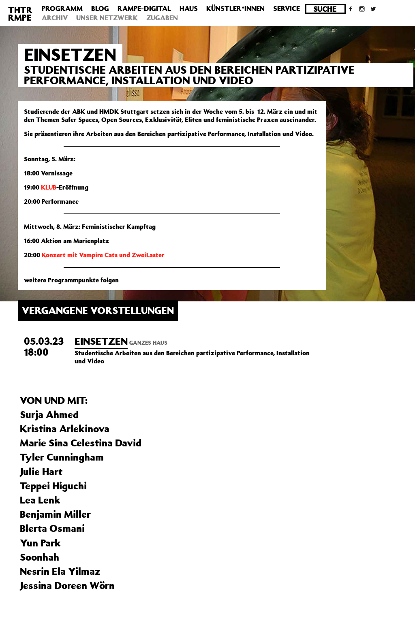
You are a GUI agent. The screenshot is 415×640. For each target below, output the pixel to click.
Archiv (55, 17)
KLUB (48, 187)
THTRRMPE (20, 13)
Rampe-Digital (144, 8)
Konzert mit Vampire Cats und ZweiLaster (103, 255)
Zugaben (162, 17)
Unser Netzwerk (107, 17)
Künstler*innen (235, 8)
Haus (189, 8)
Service (286, 8)
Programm (62, 8)
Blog (100, 8)
